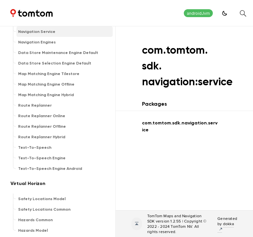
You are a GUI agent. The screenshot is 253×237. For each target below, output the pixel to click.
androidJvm (198, 13)
